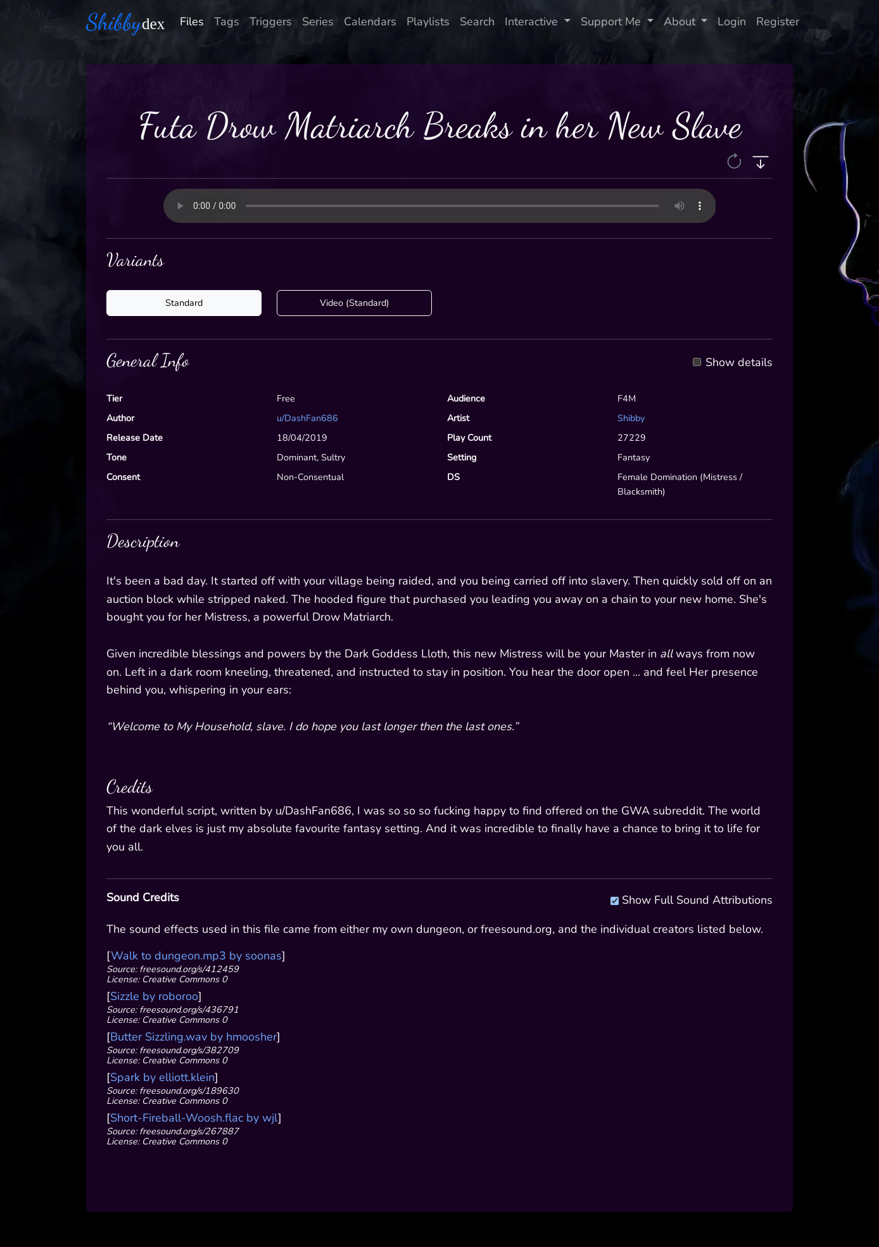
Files (192, 21)
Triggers (271, 21)
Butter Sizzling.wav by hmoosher (193, 1036)
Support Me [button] (612, 21)
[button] (735, 160)
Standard (184, 302)
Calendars (370, 21)
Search (477, 21)
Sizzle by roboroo (154, 996)
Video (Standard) (354, 302)
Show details (739, 363)
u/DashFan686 (307, 418)
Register (777, 21)
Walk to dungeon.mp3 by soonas (196, 955)
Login (732, 21)
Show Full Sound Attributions (697, 898)
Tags (226, 21)
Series (318, 21)
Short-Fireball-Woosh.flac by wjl (194, 1117)
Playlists (428, 21)
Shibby (631, 418)
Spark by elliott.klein (162, 1077)
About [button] (681, 21)
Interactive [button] (533, 21)
